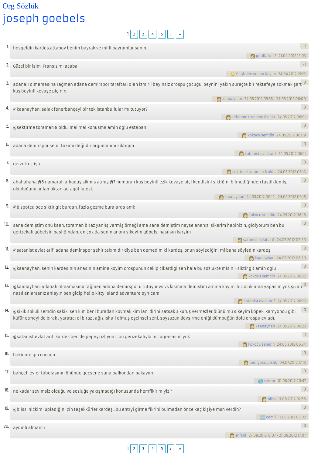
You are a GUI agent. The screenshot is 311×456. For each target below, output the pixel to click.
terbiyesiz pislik (263, 362)
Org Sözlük (20, 6)
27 (250, 435)
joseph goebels (43, 18)
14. (7, 310)
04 (281, 362)
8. (7, 180)
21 (280, 56)
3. (7, 83)
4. (7, 108)
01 (280, 381)
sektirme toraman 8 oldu (253, 117)
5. (7, 126)
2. (7, 65)
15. (7, 335)
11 (280, 399)
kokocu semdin (261, 135)
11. (7, 249)
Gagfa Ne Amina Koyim (256, 74)
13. (7, 285)
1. (8, 46)
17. (7, 371)
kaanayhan (232, 99)
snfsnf (241, 435)
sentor (269, 381)
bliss (272, 399)
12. (7, 267)
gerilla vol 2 (266, 56)
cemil (271, 417)
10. (6, 224)
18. (7, 390)
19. (7, 408)
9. (7, 206)
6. (7, 144)
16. (7, 353)
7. (7, 162)
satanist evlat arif (260, 154)
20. (6, 426)
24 (280, 74)
